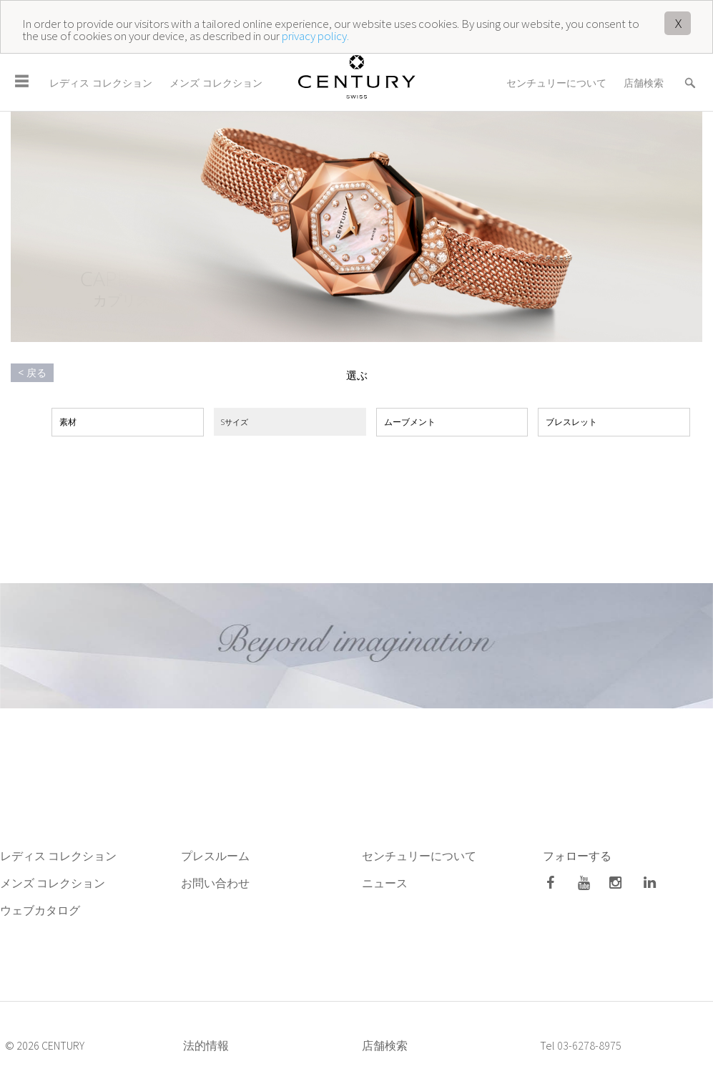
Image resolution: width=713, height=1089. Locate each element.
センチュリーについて (556, 82)
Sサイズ (234, 421)
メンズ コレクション (215, 82)
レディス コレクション (100, 82)
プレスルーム (215, 856)
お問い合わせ (215, 883)
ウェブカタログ (40, 910)
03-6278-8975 (589, 1045)
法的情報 (206, 1045)
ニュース (386, 883)
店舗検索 (644, 82)
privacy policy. (315, 36)
